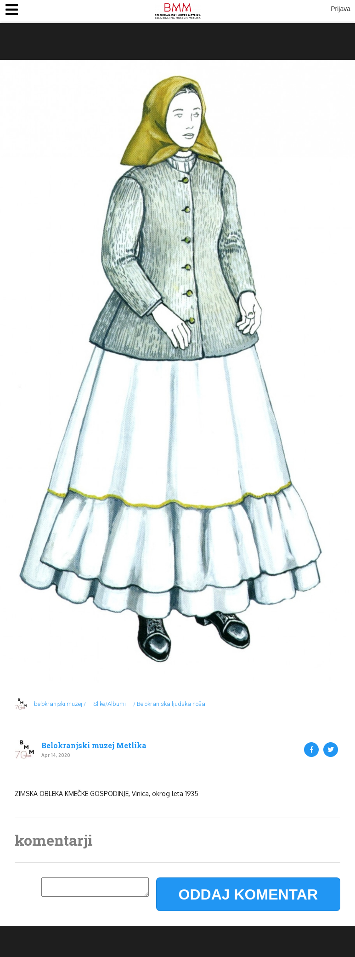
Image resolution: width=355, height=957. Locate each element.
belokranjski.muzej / (60, 703)
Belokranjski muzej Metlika (94, 745)
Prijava (340, 8)
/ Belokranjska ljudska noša (169, 703)
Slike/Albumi (109, 703)
